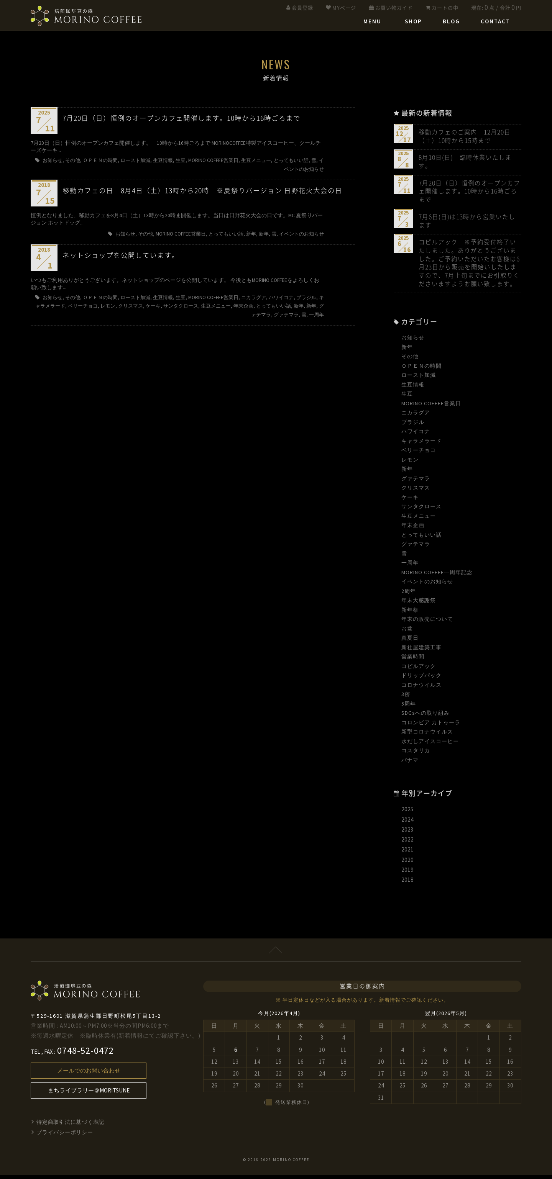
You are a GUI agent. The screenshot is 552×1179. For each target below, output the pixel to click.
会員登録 (302, 7)
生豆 (407, 398)
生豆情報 (412, 388)
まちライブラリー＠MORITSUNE (89, 1094)
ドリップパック (421, 679)
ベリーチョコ (418, 454)
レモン (410, 463)
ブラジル (412, 425)
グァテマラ (415, 482)
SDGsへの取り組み (425, 717)
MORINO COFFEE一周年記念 (437, 576)
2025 (407, 813)
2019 (407, 873)
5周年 (408, 707)
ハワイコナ (415, 435)
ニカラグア (415, 416)
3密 (405, 698)
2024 (407, 823)
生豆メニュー (418, 519)
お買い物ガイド (394, 7)
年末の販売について (427, 623)
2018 (407, 884)
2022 (407, 843)
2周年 (408, 594)
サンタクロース (421, 510)
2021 (407, 853)
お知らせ (412, 341)
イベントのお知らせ (427, 585)
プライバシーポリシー (65, 1136)
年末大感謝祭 (418, 604)
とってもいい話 (421, 538)
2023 (407, 833)
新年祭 (410, 613)
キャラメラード (421, 444)
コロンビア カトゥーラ (430, 726)
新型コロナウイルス (427, 735)
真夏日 (410, 642)
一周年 (410, 566)
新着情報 (390, 1004)
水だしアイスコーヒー (430, 745)
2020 (407, 863)
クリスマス (415, 491)
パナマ (410, 763)
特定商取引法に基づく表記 (70, 1126)
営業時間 (412, 660)
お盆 (407, 632)
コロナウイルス (421, 688)
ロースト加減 (418, 379)
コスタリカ (415, 754)
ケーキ (410, 501)
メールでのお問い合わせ (88, 1074)
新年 (407, 350)
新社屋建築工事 (421, 651)
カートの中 (445, 7)
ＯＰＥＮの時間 (421, 369)
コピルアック (418, 669)
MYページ (344, 7)
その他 (410, 360)
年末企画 (412, 529)
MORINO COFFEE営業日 (431, 407)
